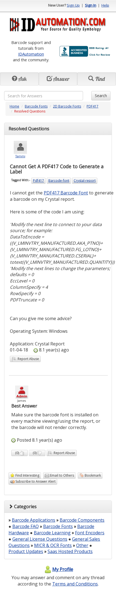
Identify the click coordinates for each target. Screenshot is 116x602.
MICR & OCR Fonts (53, 545)
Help (105, 5)
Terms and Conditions (75, 584)
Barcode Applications (33, 520)
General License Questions (39, 539)
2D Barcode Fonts (67, 106)
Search (101, 95)
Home (14, 106)
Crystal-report (85, 180)
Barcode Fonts (36, 106)
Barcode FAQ (25, 526)
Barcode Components (82, 520)
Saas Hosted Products (70, 551)
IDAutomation (31, 54)
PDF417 (92, 106)
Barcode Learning (52, 533)
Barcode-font (58, 180)
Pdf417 (38, 180)
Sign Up (73, 5)
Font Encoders (89, 533)
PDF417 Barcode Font (66, 193)
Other (82, 545)
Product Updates (26, 551)
